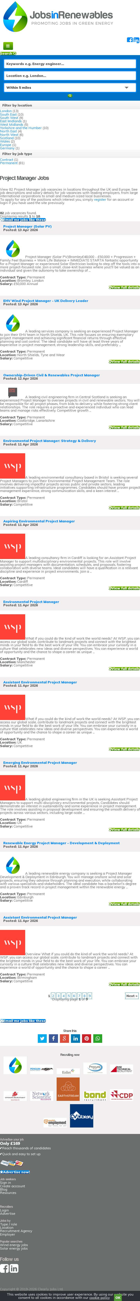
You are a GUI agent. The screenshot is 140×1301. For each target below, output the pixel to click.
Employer (7, 1234)
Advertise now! (16, 1172)
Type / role (8, 1224)
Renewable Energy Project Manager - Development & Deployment (61, 843)
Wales (5, 141)
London (6, 111)
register (100, 199)
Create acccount (12, 1186)
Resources (8, 1193)
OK (117, 1298)
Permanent (9, 163)
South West (9, 118)
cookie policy (99, 1298)
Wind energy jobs (14, 1245)
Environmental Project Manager (31, 602)
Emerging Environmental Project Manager (40, 763)
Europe (5, 145)
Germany (7, 148)
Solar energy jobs (14, 1248)
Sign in (5, 1182)
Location (6, 1227)
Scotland (7, 138)
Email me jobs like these (24, 219)
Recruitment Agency (16, 1231)
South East (8, 114)
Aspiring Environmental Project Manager (39, 521)
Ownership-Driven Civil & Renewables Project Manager (51, 375)
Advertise (7, 1213)
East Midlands (11, 121)
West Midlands (11, 124)
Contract (6, 160)
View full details (125, 287)
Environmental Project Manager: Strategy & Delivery (49, 441)
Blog (3, 1189)
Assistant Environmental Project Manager (40, 682)
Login (4, 1210)
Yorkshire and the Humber (21, 128)
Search (8, 53)
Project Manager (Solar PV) (27, 226)
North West (9, 135)
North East (8, 131)
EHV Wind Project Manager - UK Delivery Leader (45, 301)
